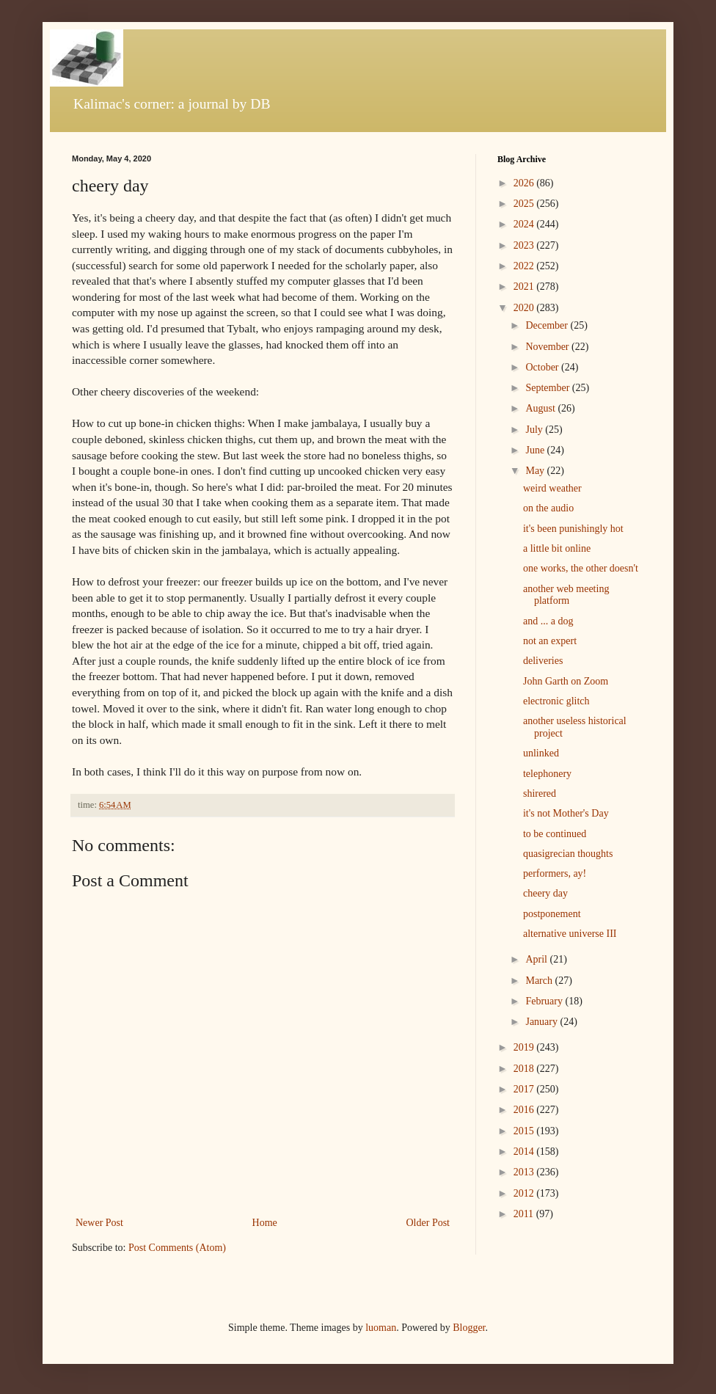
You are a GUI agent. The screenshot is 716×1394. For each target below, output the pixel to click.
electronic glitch (556, 701)
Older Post (428, 1222)
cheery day (545, 893)
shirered (539, 793)
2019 (525, 1047)
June (536, 450)
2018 (525, 1068)
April (537, 959)
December (547, 325)
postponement (552, 913)
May (536, 470)
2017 (525, 1089)
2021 (525, 286)
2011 (525, 1213)
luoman (380, 1327)
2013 (525, 1172)
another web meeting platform (566, 595)
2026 (525, 183)
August (541, 408)
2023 (525, 245)
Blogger (469, 1327)
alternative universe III (570, 933)
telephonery (547, 773)
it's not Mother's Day (566, 813)
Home (264, 1222)
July (535, 429)
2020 (525, 307)
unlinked (541, 753)
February (545, 1001)
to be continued (554, 833)
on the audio (548, 508)
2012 (525, 1193)
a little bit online (557, 548)
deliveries (543, 660)
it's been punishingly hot (573, 528)
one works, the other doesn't (580, 568)
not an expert (550, 640)
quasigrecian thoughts (568, 853)
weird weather (552, 488)
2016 (525, 1109)
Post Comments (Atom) (177, 1247)
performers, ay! (554, 873)
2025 (525, 203)
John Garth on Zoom (565, 681)
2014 (525, 1151)
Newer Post (99, 1222)
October (543, 367)
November (548, 346)
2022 (525, 265)
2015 (525, 1130)
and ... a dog (548, 621)
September (548, 387)
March (540, 980)
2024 (525, 224)
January (542, 1021)
